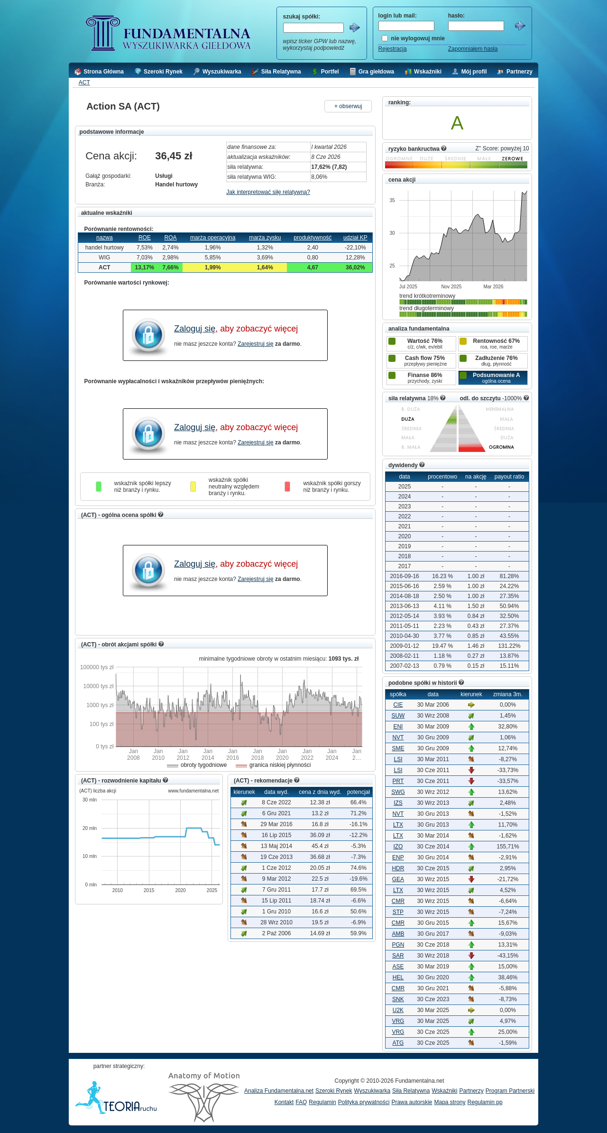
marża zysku (265, 237)
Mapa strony (449, 1102)
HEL (398, 977)
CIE (398, 704)
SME (398, 748)
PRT (398, 781)
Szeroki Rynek (333, 1090)
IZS (398, 803)
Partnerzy (471, 1090)
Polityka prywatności (364, 1102)
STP (398, 912)
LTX (398, 824)
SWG (398, 792)
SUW (398, 715)
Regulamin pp (485, 1102)
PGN (398, 944)
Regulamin (322, 1102)
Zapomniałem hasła (473, 49)
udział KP (355, 237)
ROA (171, 237)
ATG (398, 1043)
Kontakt (284, 1102)
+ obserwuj (348, 106)
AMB (398, 933)
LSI (398, 759)
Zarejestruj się (255, 344)
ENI (398, 726)
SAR (398, 955)
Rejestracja (392, 49)
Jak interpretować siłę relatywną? (268, 192)
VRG (398, 1021)
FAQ (301, 1102)
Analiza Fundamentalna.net (278, 1090)
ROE (144, 237)
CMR (398, 901)
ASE (398, 966)
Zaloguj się (194, 328)
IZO (398, 846)
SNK (398, 999)
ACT (84, 82)
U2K (398, 1010)
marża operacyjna (212, 237)
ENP (398, 857)
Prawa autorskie (411, 1102)
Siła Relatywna (411, 1090)
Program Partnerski (510, 1090)
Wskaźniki (444, 1090)
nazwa (104, 237)
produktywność (312, 237)
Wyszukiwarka (372, 1090)
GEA (398, 879)
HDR (398, 868)
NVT (398, 737)
